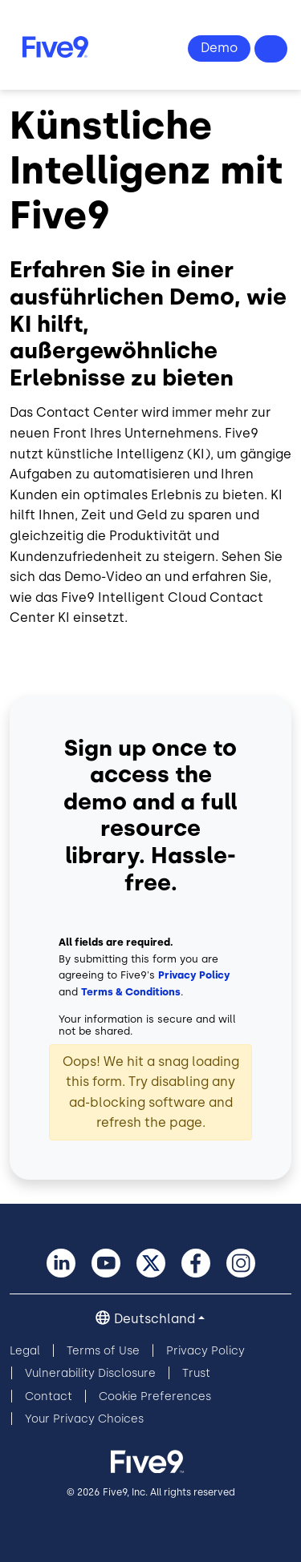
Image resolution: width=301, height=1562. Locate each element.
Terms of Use (103, 1351)
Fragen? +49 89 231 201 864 (271, 49)
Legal (25, 1351)
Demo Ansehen (219, 48)
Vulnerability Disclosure (90, 1373)
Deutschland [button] (154, 1318)
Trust (196, 1373)
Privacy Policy (194, 975)
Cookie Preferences (155, 1396)
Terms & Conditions (131, 992)
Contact (48, 1396)
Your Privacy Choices (84, 1419)
